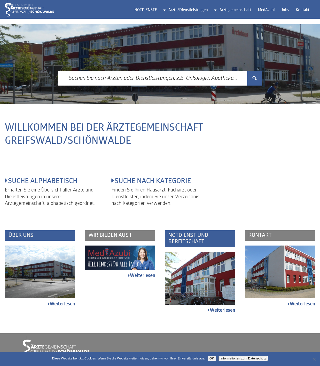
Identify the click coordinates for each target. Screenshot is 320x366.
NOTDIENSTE (148, 14)
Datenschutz (302, 347)
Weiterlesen (62, 305)
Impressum (273, 347)
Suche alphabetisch (45, 182)
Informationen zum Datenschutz (243, 358)
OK (212, 358)
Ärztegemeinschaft (238, 14)
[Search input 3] (153, 78)
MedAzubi (269, 14)
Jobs (288, 14)
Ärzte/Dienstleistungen (191, 14)
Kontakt (305, 14)
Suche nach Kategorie (156, 182)
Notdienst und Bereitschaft (189, 240)
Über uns (20, 236)
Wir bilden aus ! (109, 236)
